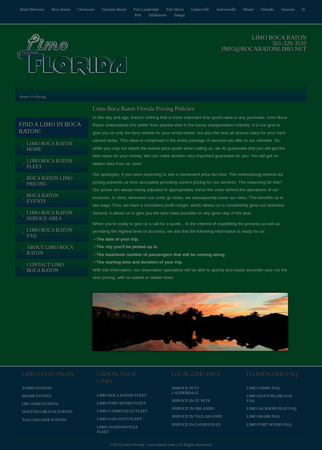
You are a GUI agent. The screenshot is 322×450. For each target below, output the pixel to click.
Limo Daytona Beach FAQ (268, 398)
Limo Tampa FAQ (262, 388)
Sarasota (295, 9)
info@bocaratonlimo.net (263, 49)
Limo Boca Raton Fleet (50, 163)
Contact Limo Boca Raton (46, 267)
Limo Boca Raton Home (50, 146)
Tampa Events (37, 388)
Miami (254, 9)
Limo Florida (133, 444)
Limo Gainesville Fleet (122, 410)
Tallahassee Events (45, 419)
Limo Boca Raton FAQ (50, 232)
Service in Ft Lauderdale (185, 390)
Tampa (183, 15)
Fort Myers (179, 9)
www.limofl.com (161, 444)
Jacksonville (232, 9)
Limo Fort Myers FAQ (268, 424)
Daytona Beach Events (48, 411)
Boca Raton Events (43, 198)
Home (25, 97)
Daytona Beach (116, 9)
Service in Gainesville (196, 424)
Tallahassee (161, 15)
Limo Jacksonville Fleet (117, 429)
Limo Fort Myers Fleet (121, 403)
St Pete (138, 15)
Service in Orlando (193, 408)
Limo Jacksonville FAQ (271, 408)
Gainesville (205, 9)
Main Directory (32, 9)
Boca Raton (61, 9)
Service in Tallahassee (197, 416)
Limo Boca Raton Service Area (50, 215)
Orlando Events (41, 403)
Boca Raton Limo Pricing (50, 180)
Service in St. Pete (191, 400)
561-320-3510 (289, 43)
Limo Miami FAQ (262, 416)
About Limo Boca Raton (50, 250)
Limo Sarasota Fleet (119, 418)
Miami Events (37, 395)
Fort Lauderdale (149, 9)
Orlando (274, 9)
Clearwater (88, 9)
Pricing (41, 97)
